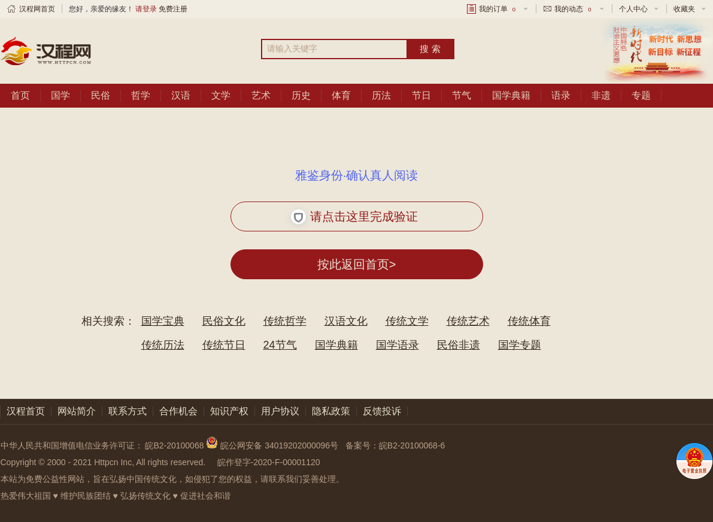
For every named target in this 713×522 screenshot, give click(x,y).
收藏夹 (684, 9)
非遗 (601, 95)
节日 (421, 95)
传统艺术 (468, 321)
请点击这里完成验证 (354, 216)
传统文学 (407, 321)
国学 (60, 95)
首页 (20, 95)
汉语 (180, 95)
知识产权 (229, 411)
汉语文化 (346, 321)
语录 (561, 95)
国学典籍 (511, 95)
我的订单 (498, 9)
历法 (381, 95)
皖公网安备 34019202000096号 (273, 445)
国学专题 (519, 345)
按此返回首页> (356, 264)
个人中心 (633, 9)
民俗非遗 (458, 345)
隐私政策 (331, 411)
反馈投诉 (382, 411)
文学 (220, 95)
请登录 (146, 9)
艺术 (261, 95)
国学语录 (397, 345)
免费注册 (173, 9)
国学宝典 (162, 321)
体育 (341, 95)
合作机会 (178, 411)
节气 (461, 95)
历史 (301, 95)
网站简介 (76, 411)
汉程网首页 (37, 9)
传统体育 (529, 321)
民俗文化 (223, 321)
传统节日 (223, 345)
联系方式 (127, 411)
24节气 (280, 345)
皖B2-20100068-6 (412, 445)
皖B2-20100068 (174, 445)
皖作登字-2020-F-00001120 (268, 462)
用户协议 (280, 411)
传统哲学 (285, 321)
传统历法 (162, 345)
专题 (641, 95)
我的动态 (573, 9)
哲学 (140, 95)
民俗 (100, 95)
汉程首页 (26, 411)
